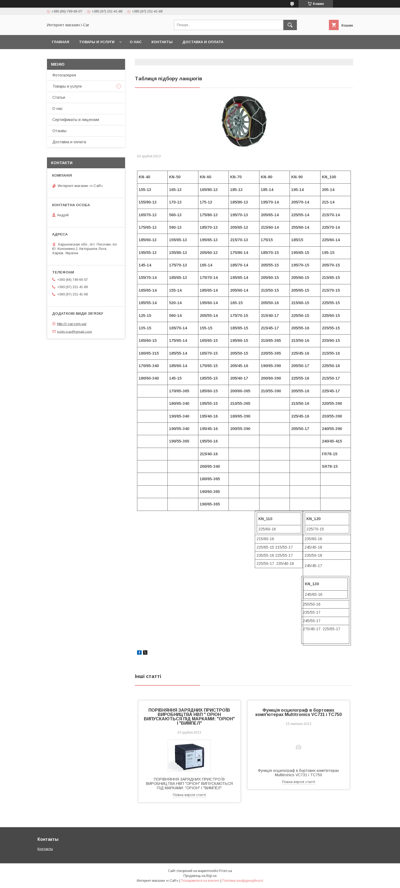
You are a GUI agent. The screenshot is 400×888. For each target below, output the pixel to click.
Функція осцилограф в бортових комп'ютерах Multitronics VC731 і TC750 (298, 712)
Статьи (58, 97)
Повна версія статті (189, 795)
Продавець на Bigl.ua (200, 876)
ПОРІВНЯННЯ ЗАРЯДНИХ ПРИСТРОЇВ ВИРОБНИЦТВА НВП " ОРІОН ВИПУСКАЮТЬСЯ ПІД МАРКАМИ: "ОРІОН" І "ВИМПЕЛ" (189, 716)
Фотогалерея (64, 75)
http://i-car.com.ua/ (72, 324)
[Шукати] (290, 25)
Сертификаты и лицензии (75, 119)
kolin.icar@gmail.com (74, 331)
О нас (136, 42)
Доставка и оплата (202, 42)
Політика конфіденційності (242, 881)
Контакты (162, 42)
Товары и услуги (97, 42)
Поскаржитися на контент (200, 881)
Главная (60, 42)
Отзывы (59, 131)
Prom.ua (225, 871)
